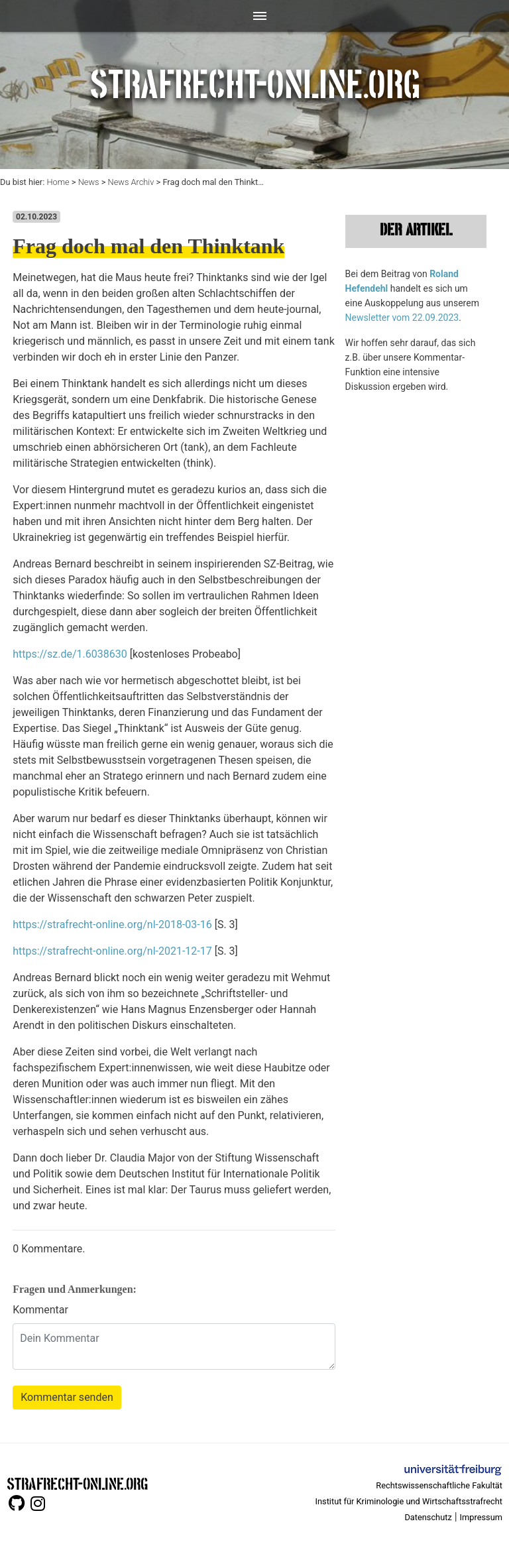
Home (57, 182)
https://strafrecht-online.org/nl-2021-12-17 (112, 951)
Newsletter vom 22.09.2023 (402, 317)
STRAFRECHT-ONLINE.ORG (77, 1483)
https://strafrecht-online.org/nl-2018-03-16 (112, 924)
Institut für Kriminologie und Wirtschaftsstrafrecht (409, 1501)
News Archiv (131, 182)
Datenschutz (427, 1517)
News (88, 182)
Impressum (481, 1517)
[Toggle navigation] (255, 16)
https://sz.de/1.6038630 (70, 654)
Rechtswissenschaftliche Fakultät (439, 1485)
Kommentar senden (67, 1397)
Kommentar (40, 1309)
